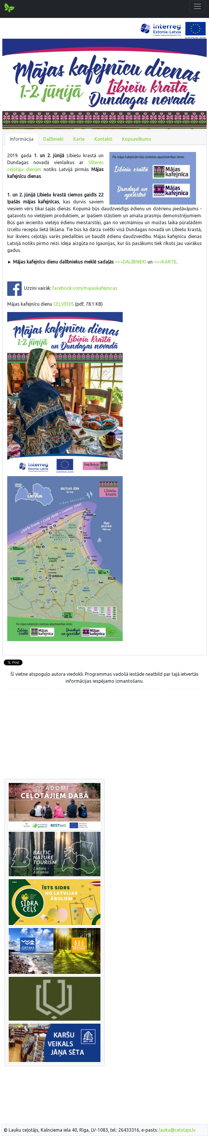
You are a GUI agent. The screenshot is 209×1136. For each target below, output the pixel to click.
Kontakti (103, 139)
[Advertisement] (104, 734)
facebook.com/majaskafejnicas (84, 288)
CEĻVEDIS (63, 304)
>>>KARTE (165, 261)
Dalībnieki (53, 139)
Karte (79, 139)
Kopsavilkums (136, 139)
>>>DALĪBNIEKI (130, 261)
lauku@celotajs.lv (177, 1130)
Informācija (21, 139)
